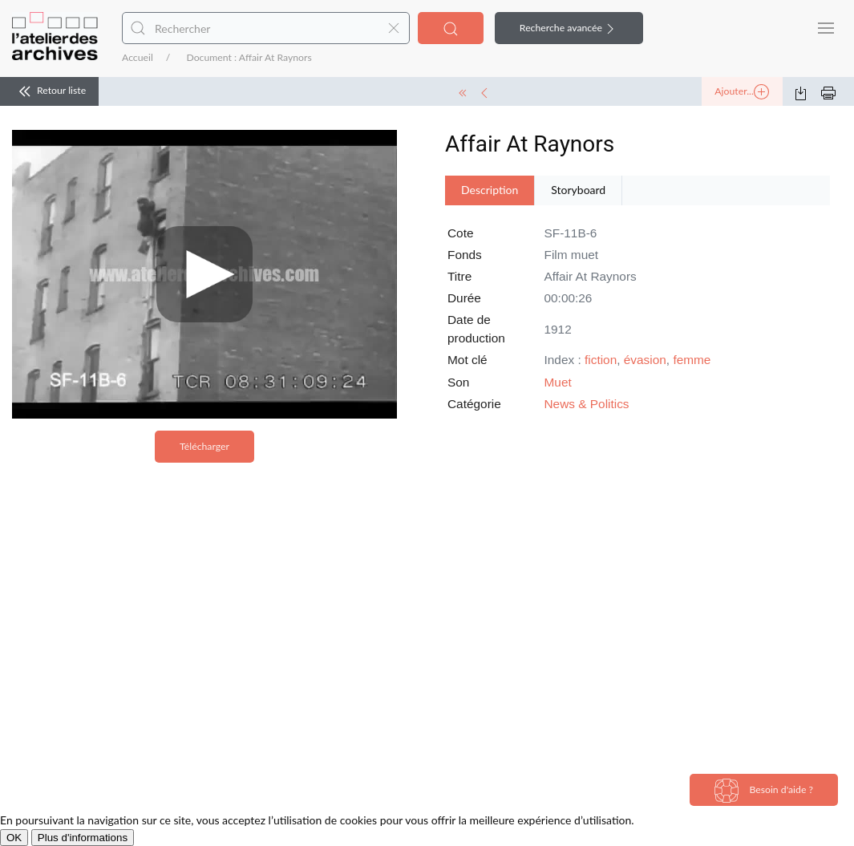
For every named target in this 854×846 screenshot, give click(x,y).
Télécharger (204, 446)
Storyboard (578, 189)
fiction (601, 359)
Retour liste (49, 91)
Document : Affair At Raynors (248, 57)
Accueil (137, 57)
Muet (558, 382)
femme (691, 359)
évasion (645, 359)
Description (489, 189)
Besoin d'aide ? (763, 791)
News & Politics (586, 404)
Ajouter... (741, 92)
